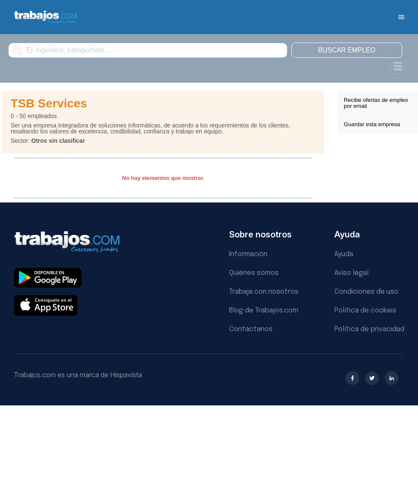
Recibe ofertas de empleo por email (376, 103)
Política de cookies (365, 310)
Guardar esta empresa (372, 124)
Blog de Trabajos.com (263, 310)
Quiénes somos (254, 273)
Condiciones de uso (366, 291)
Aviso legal (351, 273)
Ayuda (343, 254)
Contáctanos (251, 329)
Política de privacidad (369, 329)
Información (248, 254)
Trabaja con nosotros (264, 291)
